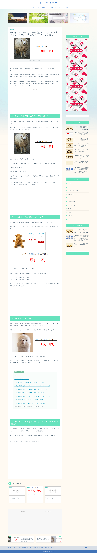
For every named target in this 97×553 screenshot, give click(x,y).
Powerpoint (71, 194)
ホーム (26, 7)
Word (69, 198)
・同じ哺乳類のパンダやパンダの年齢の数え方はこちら (29, 382)
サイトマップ (69, 7)
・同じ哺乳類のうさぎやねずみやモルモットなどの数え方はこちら (32, 386)
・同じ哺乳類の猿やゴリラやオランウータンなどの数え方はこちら (32, 396)
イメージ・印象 (52, 7)
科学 (69, 219)
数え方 (61, 7)
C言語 (69, 183)
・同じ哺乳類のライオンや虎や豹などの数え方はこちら (29, 392)
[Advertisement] (35, 101)
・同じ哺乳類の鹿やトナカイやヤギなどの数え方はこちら (30, 403)
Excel (43, 7)
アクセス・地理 (35, 7)
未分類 (69, 212)
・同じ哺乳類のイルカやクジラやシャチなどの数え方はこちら (31, 399)
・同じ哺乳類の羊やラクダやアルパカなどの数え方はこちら (30, 389)
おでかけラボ (48, 2)
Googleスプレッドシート (74, 190)
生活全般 (70, 215)
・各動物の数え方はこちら (21, 379)
